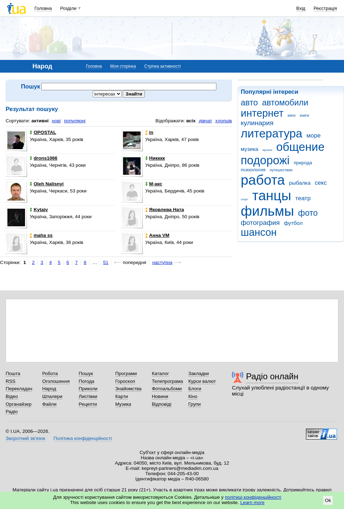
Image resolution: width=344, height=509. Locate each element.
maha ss (41, 235)
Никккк (155, 158)
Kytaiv (39, 209)
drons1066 (43, 158)
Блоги (194, 388)
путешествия (281, 170)
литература (271, 133)
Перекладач (19, 388)
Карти (121, 396)
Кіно (192, 396)
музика (249, 149)
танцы (271, 195)
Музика (123, 404)
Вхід (301, 8)
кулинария (257, 123)
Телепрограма (167, 381)
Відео (12, 396)
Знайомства (128, 388)
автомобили (285, 102)
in (149, 132)
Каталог (160, 373)
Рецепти (88, 404)
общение (300, 146)
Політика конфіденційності (83, 438)
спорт (244, 199)
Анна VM (157, 235)
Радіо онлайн (272, 376)
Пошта (13, 373)
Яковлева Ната (164, 209)
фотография (260, 222)
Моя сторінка (123, 66)
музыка (267, 150)
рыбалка (300, 183)
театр (303, 198)
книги (304, 115)
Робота (50, 373)
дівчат (205, 120)
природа (303, 162)
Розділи (68, 8)
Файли (49, 404)
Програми (126, 373)
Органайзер (18, 404)
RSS (11, 381)
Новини (160, 396)
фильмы (267, 211)
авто (249, 102)
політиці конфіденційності (253, 497)
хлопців (223, 120)
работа (263, 180)
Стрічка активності (162, 66)
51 (105, 262)
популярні (74, 120)
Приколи (88, 388)
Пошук (86, 373)
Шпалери (52, 396)
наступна (162, 262)
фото (308, 212)
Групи (194, 404)
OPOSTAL (43, 132)
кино (292, 115)
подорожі (265, 160)
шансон (259, 232)
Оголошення (56, 381)
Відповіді (162, 404)
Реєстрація (325, 8)
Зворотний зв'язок (25, 438)
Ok (328, 500)
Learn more (252, 502)
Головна (43, 8)
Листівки (88, 396)
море (313, 135)
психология (253, 169)
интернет (262, 113)
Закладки (198, 373)
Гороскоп (125, 381)
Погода (86, 381)
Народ (49, 388)
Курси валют (202, 381)
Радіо (12, 411)
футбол (293, 223)
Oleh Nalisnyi (46, 183)
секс (321, 182)
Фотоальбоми (167, 388)
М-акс (153, 183)
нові (56, 120)
